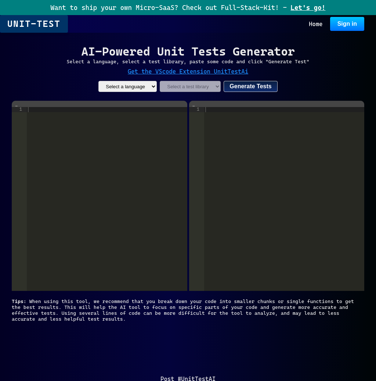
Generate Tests (250, 86)
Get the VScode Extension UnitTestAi (188, 71)
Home (316, 24)
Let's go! (307, 7)
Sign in (347, 24)
